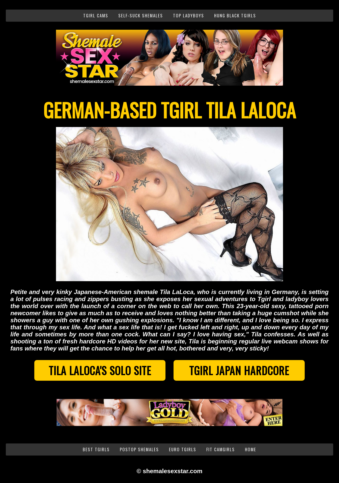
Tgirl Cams (95, 15)
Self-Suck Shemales (140, 15)
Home (250, 449)
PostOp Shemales (139, 449)
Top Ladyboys (188, 15)
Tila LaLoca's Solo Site (100, 370)
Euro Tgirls (182, 449)
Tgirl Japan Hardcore (239, 370)
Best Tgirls (96, 449)
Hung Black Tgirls (235, 15)
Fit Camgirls (220, 449)
